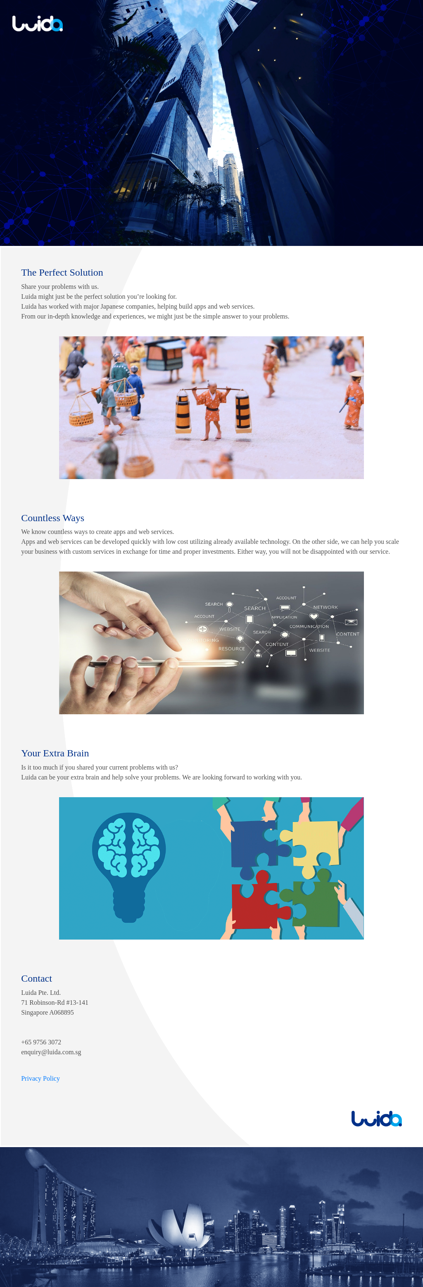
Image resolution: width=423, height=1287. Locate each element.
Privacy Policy (40, 1078)
